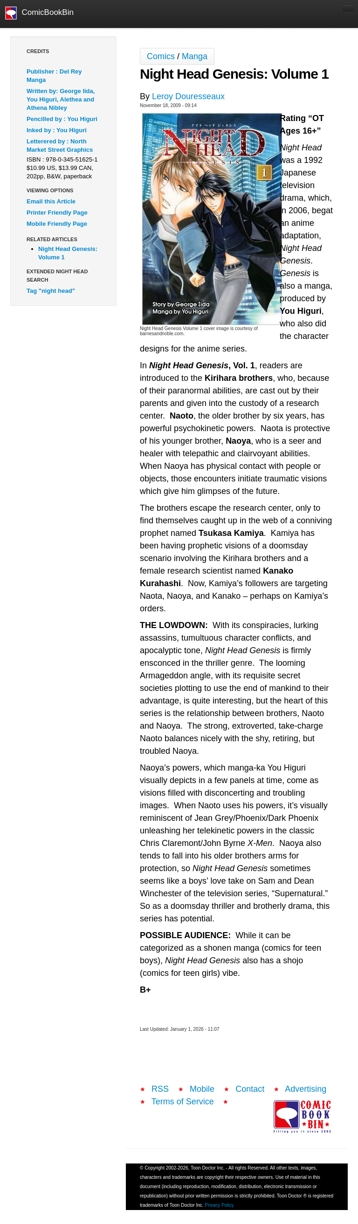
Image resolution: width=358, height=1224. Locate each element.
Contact (249, 1089)
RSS (160, 1089)
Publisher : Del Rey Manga (54, 75)
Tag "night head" (51, 290)
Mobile (202, 1089)
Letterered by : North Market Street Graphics (60, 145)
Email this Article (51, 201)
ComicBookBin (39, 13)
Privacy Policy (219, 1205)
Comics (161, 56)
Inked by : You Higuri (57, 130)
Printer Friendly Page (57, 212)
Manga (194, 56)
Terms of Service (182, 1101)
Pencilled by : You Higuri (62, 118)
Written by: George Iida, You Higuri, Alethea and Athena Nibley (61, 99)
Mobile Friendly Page (57, 223)
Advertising (305, 1089)
